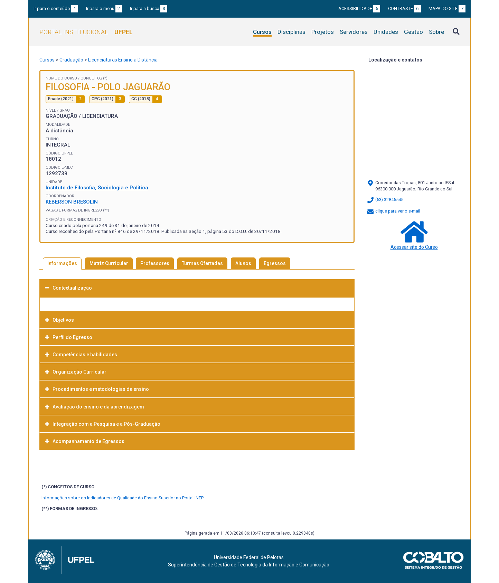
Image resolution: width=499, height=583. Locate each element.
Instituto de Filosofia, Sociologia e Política (97, 188)
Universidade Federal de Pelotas (249, 557)
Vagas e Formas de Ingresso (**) (77, 210)
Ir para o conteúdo (56, 8)
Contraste (404, 8)
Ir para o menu (104, 8)
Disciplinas (291, 31)
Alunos (243, 263)
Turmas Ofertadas (202, 263)
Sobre (436, 31)
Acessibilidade (359, 8)
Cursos (262, 31)
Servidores (354, 31)
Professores (154, 263)
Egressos (275, 263)
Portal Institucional (86, 32)
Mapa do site (447, 8)
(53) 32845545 (385, 199)
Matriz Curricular (109, 263)
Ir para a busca (148, 8)
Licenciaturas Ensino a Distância (123, 60)
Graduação (71, 60)
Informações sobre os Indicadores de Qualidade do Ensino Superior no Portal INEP (122, 497)
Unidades (386, 31)
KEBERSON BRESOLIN (72, 202)
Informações (62, 263)
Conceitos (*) (94, 78)
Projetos (322, 31)
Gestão (413, 31)
